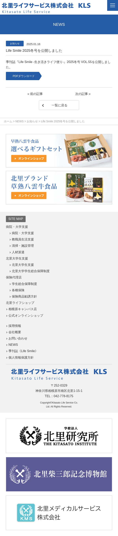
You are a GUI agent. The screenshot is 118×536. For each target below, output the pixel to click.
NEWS (13, 344)
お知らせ (15, 43)
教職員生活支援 (23, 239)
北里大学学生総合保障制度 (31, 271)
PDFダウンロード (24, 76)
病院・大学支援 (23, 233)
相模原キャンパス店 (22, 309)
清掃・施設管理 (23, 245)
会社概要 (14, 332)
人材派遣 (18, 252)
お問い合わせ (17, 338)
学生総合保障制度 (24, 284)
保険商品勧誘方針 (24, 296)
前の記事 (36, 94)
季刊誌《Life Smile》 (23, 351)
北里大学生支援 (23, 264)
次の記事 (81, 94)
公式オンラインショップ (25, 315)
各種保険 (18, 290)
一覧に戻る (59, 105)
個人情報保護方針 (21, 357)
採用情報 (14, 325)
